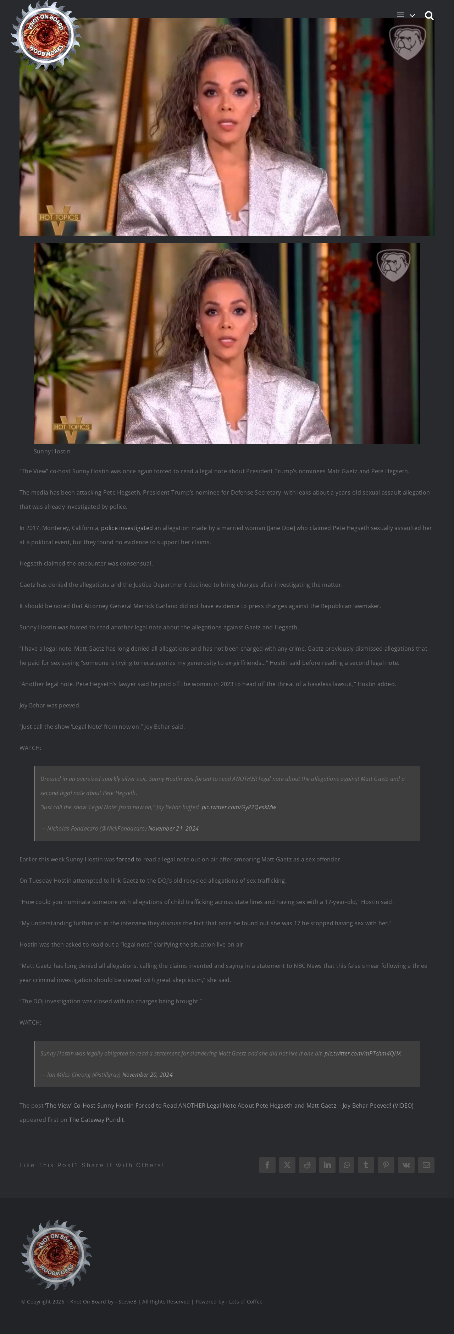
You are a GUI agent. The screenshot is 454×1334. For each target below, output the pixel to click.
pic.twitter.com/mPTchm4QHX (363, 1053)
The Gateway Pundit (96, 1120)
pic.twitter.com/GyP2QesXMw (239, 807)
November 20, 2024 (147, 1075)
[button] (429, 15)
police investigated (127, 528)
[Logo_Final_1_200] (55, 1222)
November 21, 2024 (173, 828)
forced (126, 859)
